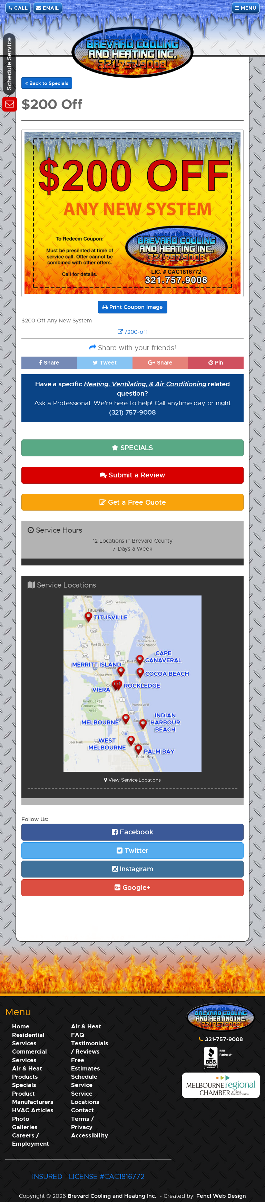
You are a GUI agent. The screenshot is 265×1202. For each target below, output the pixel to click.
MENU (245, 8)
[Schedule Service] (9, 103)
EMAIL (47, 8)
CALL (18, 8)
